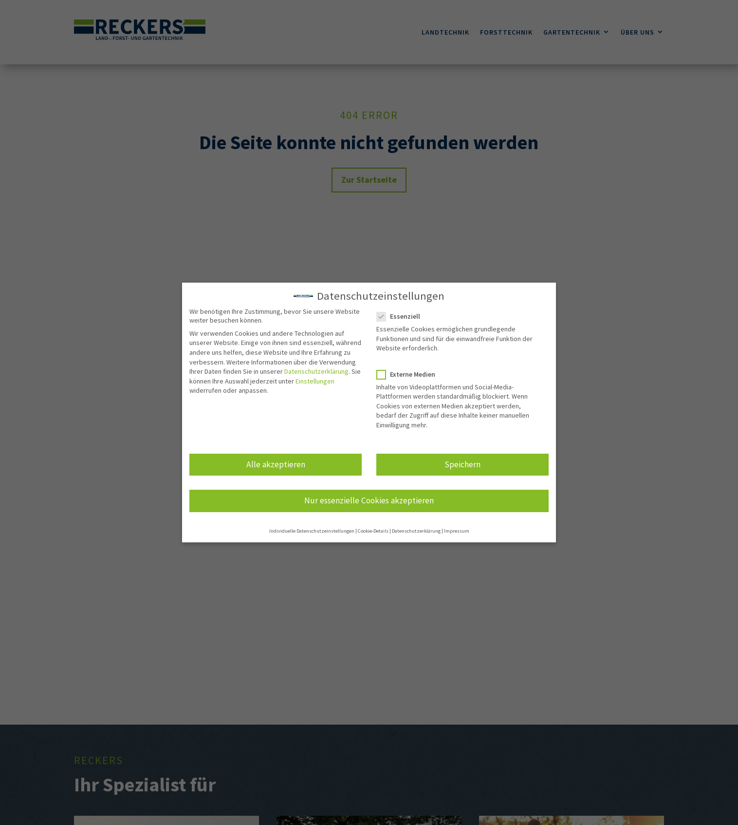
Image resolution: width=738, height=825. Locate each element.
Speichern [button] (462, 461)
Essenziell (402, 313)
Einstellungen (314, 378)
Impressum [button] (456, 528)
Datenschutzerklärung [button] (416, 528)
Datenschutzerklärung (316, 369)
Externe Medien (409, 371)
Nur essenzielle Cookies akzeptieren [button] (369, 497)
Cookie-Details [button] (373, 528)
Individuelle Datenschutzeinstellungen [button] (311, 528)
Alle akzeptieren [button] (275, 461)
